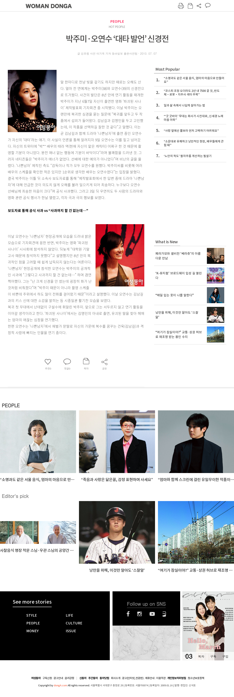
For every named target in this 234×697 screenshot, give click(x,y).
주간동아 (93, 678)
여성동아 (36, 678)
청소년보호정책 (196, 678)
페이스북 (128, 614)
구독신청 (47, 678)
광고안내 (58, 678)
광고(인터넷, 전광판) (132, 678)
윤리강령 (69, 678)
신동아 (82, 678)
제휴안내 (149, 678)
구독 (213, 656)
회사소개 (115, 678)
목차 (201, 656)
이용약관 (161, 678)
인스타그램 (139, 614)
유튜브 (152, 614)
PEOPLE (117, 21)
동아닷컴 (104, 678)
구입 (225, 656)
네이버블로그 (164, 614)
